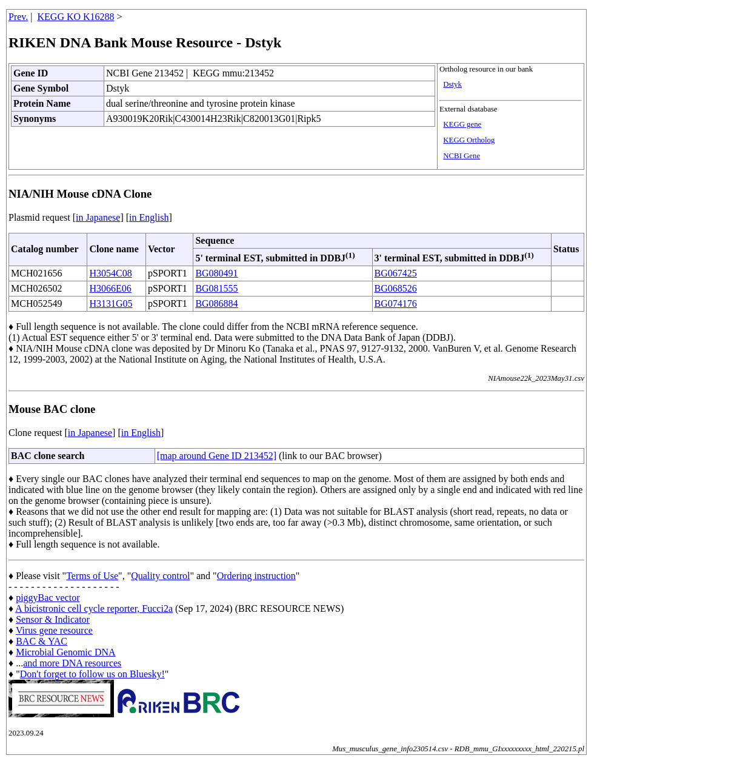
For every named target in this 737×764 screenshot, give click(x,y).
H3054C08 (110, 273)
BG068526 (396, 288)
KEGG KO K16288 (76, 17)
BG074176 (396, 303)
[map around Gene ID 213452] (216, 456)
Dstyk (452, 84)
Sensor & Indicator (53, 619)
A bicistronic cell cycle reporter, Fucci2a (94, 608)
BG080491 (216, 273)
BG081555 (216, 288)
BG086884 (216, 303)
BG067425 (396, 273)
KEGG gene (462, 124)
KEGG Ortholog (469, 140)
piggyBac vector (47, 597)
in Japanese (98, 217)
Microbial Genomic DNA (65, 652)
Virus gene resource (54, 630)
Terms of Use (92, 576)
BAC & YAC (41, 641)
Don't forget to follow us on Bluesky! (92, 674)
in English (148, 217)
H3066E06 (110, 288)
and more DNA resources (72, 663)
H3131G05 (110, 303)
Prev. (18, 17)
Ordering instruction (256, 576)
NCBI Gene (461, 156)
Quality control (160, 576)
